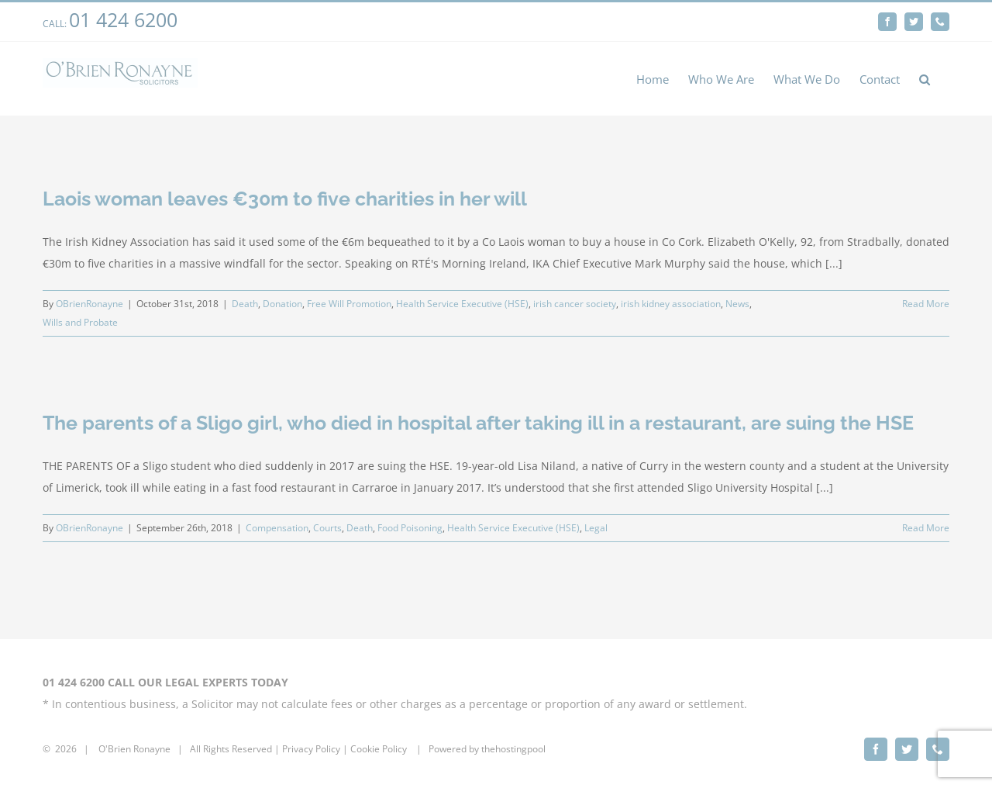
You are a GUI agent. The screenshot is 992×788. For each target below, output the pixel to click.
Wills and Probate (80, 322)
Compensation (277, 527)
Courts (327, 527)
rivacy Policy (314, 748)
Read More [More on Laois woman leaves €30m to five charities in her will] (925, 303)
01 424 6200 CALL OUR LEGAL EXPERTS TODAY (165, 682)
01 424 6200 (123, 19)
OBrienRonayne (89, 303)
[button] (924, 79)
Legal (596, 527)
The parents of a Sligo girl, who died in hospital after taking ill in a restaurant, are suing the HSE (478, 422)
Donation (282, 303)
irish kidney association (671, 303)
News (737, 303)
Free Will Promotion (349, 303)
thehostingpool (513, 748)
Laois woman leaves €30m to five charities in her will (285, 198)
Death (245, 303)
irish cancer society (574, 303)
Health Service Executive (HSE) (462, 303)
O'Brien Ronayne (134, 748)
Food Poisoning (410, 527)
